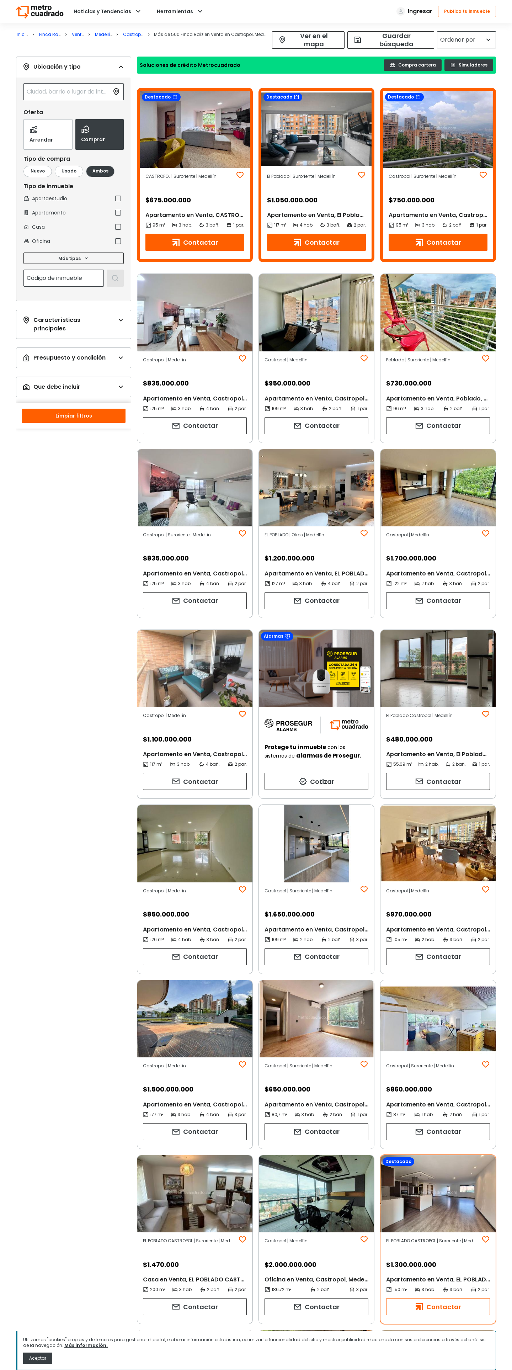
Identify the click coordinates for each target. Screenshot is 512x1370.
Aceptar (37, 1358)
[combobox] (68, 91)
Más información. (86, 1345)
